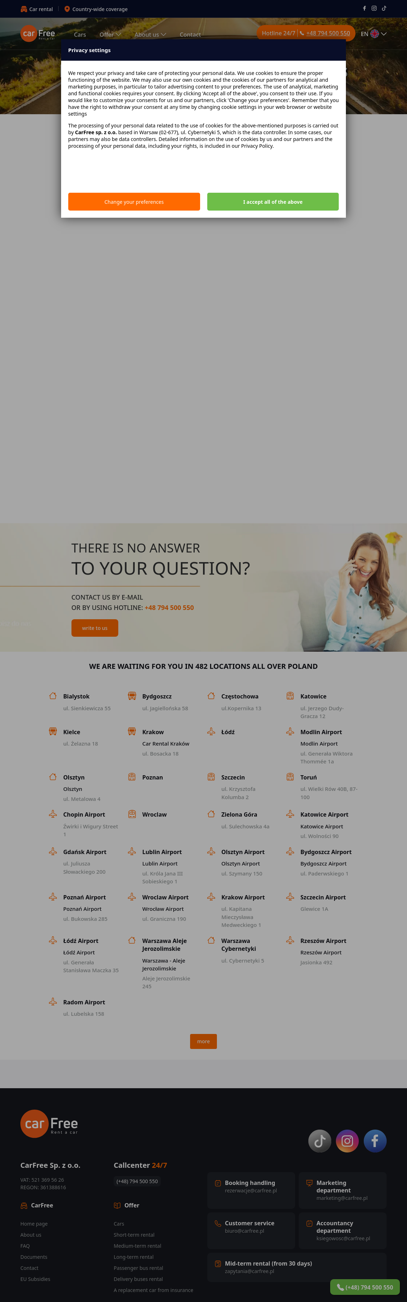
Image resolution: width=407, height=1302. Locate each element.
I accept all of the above (273, 201)
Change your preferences (134, 201)
